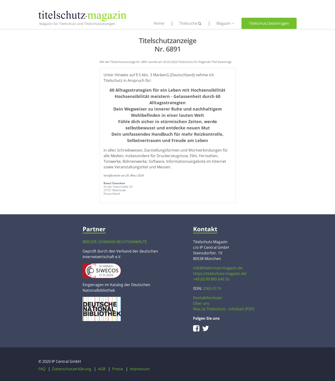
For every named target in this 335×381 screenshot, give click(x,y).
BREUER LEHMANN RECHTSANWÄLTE (115, 241)
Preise (117, 368)
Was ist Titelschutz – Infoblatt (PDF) (223, 309)
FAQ (41, 368)
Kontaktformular (207, 297)
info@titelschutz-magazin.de (217, 267)
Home (159, 23)
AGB (101, 368)
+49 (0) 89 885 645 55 (211, 279)
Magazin (225, 23)
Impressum (140, 368)
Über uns (201, 303)
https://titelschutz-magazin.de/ (220, 273)
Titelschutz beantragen (269, 23)
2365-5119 (212, 288)
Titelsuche (190, 23)
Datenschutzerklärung (71, 368)
